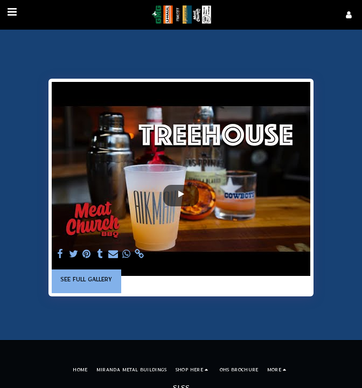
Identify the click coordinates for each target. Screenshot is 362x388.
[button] (12, 15)
